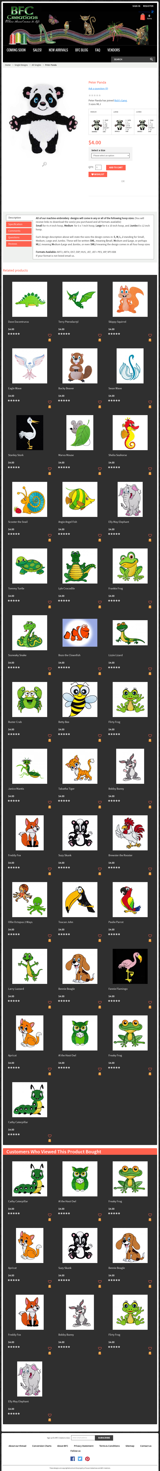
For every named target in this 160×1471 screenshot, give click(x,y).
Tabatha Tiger (66, 788)
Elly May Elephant (118, 522)
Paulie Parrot (115, 922)
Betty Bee (63, 722)
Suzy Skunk (64, 855)
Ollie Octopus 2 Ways (20, 922)
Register (148, 6)
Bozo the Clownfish (69, 655)
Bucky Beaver (66, 388)
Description (14, 217)
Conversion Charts (41, 1446)
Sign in (136, 6)
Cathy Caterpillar (18, 1122)
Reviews (12, 244)
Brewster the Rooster (120, 855)
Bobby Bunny (116, 788)
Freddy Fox (14, 855)
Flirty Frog (114, 722)
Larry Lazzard (16, 989)
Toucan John (65, 922)
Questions (14, 237)
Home (7, 65)
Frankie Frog (115, 588)
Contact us (145, 1446)
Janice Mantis (16, 788)
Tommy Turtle (16, 588)
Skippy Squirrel (117, 322)
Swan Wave (115, 388)
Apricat (12, 1055)
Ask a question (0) (98, 88)
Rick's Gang (120, 100)
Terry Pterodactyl (68, 322)
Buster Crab (15, 722)
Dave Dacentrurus (18, 322)
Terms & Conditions (109, 1446)
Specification (15, 224)
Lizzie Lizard (115, 655)
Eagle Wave (14, 388)
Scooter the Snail (18, 522)
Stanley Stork (15, 455)
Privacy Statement (83, 1446)
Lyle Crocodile (66, 588)
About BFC (62, 1446)
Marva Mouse (66, 455)
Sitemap (129, 1446)
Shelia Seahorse (117, 455)
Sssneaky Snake (17, 655)
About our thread (17, 1446)
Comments (14, 231)
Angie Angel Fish (67, 522)
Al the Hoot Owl (67, 1055)
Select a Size (98, 150)
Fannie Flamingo (118, 989)
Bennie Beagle (66, 989)
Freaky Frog (115, 1055)
